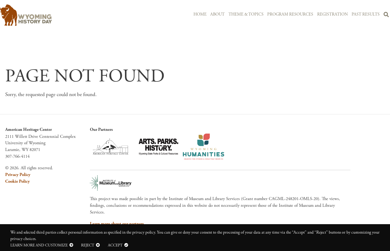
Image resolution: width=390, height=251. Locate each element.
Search (386, 15)
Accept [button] (115, 245)
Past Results (366, 14)
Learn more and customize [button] (39, 245)
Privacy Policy (17, 174)
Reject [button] (87, 245)
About (217, 14)
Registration (332, 14)
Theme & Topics (246, 14)
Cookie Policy (17, 181)
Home (200, 14)
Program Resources (290, 14)
